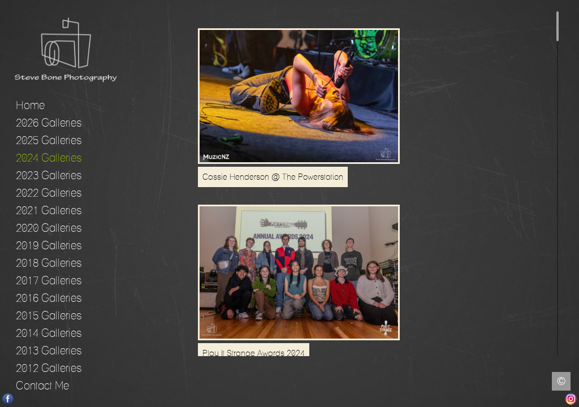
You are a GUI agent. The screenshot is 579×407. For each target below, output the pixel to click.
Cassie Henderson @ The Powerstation (272, 180)
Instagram (571, 399)
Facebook (8, 399)
